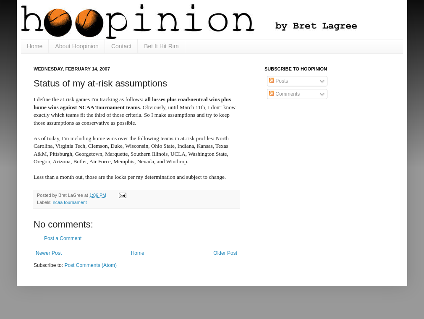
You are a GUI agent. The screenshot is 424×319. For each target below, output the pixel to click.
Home (34, 46)
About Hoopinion (77, 46)
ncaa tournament (70, 202)
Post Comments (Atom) (90, 265)
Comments (284, 94)
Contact (121, 46)
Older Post (225, 253)
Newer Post (49, 253)
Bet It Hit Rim (161, 46)
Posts (278, 81)
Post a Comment (62, 238)
